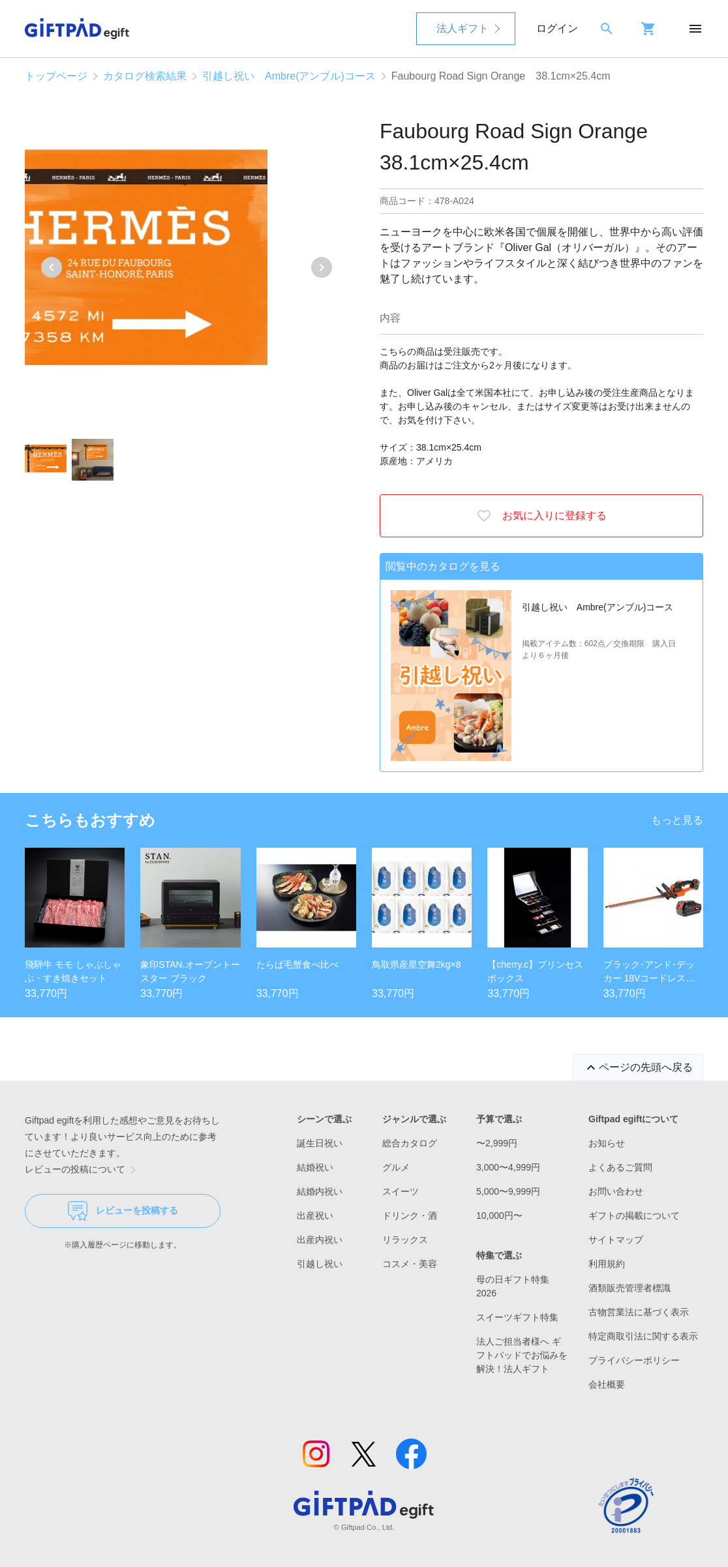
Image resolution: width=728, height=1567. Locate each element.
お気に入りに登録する (541, 516)
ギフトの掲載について (634, 1215)
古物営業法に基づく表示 (638, 1312)
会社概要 (606, 1384)
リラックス (405, 1239)
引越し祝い (319, 1264)
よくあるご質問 (620, 1167)
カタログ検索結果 (145, 76)
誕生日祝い (319, 1143)
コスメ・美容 (409, 1264)
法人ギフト (462, 28)
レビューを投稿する (123, 1211)
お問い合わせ (615, 1191)
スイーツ (400, 1191)
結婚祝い (315, 1167)
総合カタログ (409, 1143)
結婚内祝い (319, 1191)
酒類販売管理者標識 (629, 1288)
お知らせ (606, 1143)
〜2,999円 (496, 1143)
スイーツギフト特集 (517, 1317)
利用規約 (606, 1264)
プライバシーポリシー (634, 1360)
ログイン (557, 28)
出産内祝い (319, 1239)
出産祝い (315, 1215)
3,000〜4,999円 (508, 1167)
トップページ (56, 76)
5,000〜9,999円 (508, 1191)
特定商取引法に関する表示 (643, 1336)
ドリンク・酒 (409, 1215)
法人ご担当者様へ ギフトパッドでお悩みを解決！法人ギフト (522, 1355)
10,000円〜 (499, 1215)
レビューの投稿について (83, 1170)
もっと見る (677, 820)
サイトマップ (615, 1239)
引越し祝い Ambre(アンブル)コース (289, 76)
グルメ (396, 1167)
